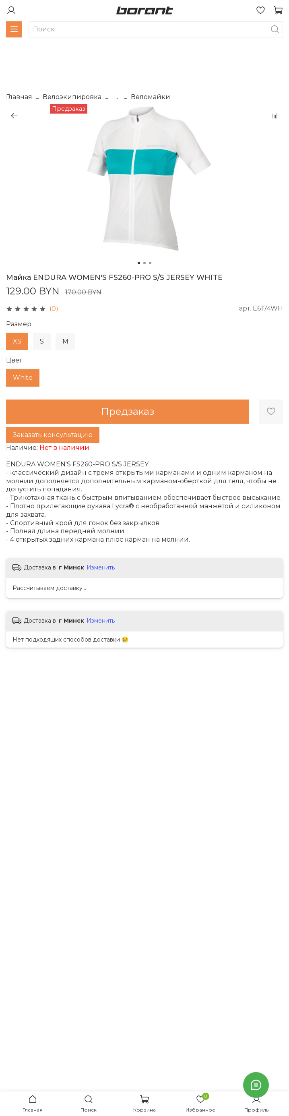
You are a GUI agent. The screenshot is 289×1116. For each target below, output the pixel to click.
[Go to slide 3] (150, 263)
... (116, 97)
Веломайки (150, 97)
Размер (18, 324)
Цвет (14, 360)
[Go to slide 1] (139, 263)
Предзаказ (127, 411)
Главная (19, 97)
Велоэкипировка (72, 97)
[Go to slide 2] (144, 263)
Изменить (101, 567)
